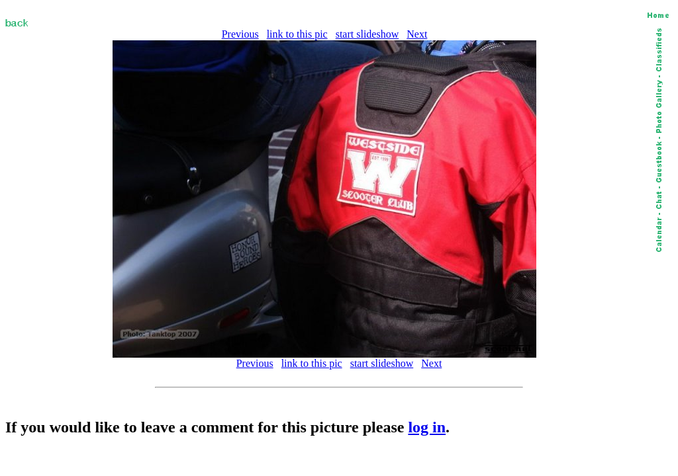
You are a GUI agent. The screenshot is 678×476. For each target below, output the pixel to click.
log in (427, 427)
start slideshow (367, 34)
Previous (240, 34)
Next (417, 34)
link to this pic (297, 34)
